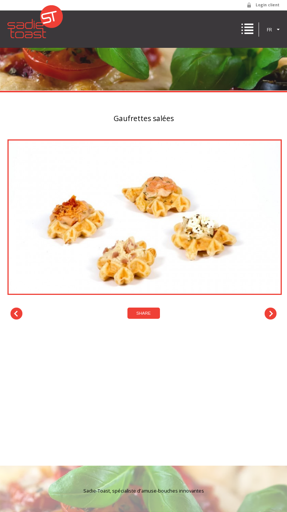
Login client (268, 4)
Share (143, 313)
